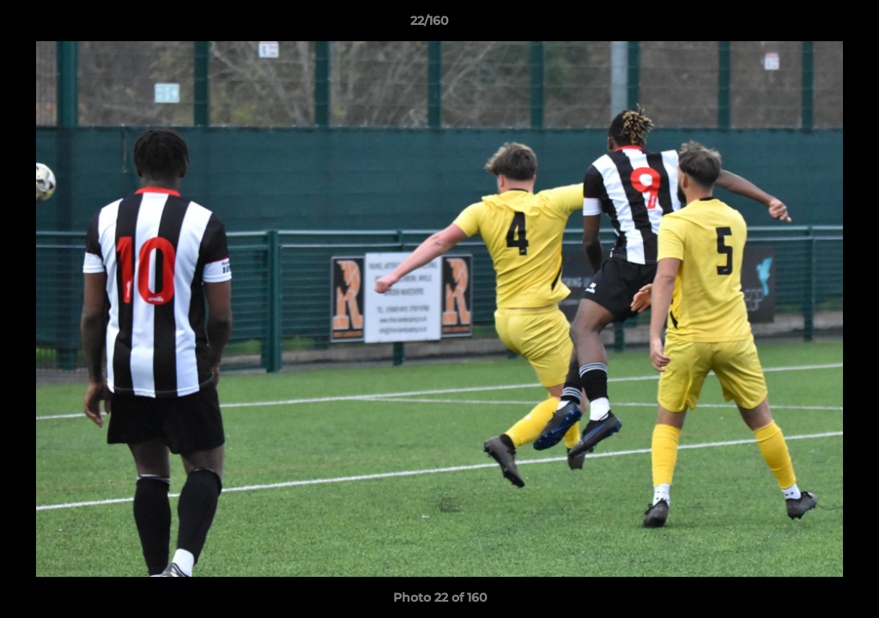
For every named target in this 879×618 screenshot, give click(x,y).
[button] (807, 25)
